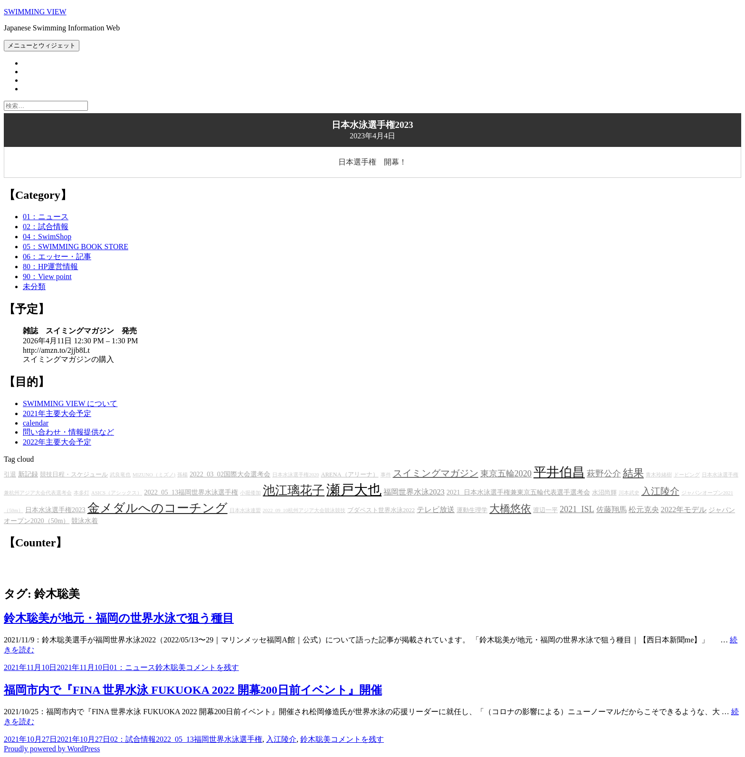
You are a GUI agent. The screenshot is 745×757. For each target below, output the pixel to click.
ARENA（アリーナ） (349, 474)
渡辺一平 (545, 510)
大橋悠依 (510, 508)
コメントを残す (212, 667)
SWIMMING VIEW (35, 12)
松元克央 (644, 509)
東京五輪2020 (506, 473)
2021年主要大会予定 (57, 413)
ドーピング (687, 474)
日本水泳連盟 (245, 510)
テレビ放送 (436, 509)
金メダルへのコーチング (157, 508)
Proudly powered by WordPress (52, 749)
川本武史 (629, 492)
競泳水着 (84, 520)
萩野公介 (604, 473)
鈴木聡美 (170, 667)
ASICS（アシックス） (116, 492)
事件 (386, 474)
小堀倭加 (250, 492)
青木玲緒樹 (659, 474)
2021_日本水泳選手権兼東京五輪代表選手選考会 (518, 492)
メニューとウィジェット (42, 45)
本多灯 (81, 492)
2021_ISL (577, 509)
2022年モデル (684, 509)
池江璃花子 (294, 490)
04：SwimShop (47, 237)
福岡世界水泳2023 (414, 492)
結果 (633, 473)
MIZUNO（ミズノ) (154, 474)
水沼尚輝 (604, 492)
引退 (10, 474)
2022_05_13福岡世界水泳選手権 (191, 492)
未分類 (34, 286)
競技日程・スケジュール (74, 474)
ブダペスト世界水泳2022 (381, 510)
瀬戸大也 (354, 489)
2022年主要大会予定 (57, 442)
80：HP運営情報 (50, 266)
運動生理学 (472, 510)
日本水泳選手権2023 (55, 510)
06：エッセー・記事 (57, 256)
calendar (35, 423)
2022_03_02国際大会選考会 (230, 474)
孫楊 (182, 474)
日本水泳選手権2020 (295, 474)
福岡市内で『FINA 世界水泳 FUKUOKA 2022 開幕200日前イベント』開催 (193, 690)
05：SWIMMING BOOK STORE (75, 247)
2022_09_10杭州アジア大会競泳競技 (304, 510)
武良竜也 (120, 474)
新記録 (28, 474)
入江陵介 (660, 491)
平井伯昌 (559, 472)
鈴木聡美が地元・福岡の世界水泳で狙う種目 (119, 618)
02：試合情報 (45, 227)
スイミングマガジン (435, 473)
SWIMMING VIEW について (70, 403)
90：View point (47, 276)
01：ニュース (45, 217)
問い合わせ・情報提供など (68, 432)
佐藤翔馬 (611, 509)
